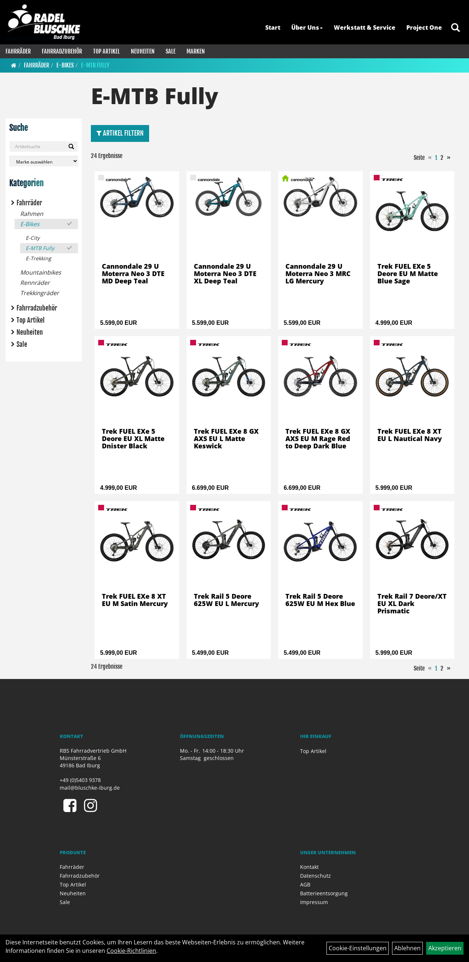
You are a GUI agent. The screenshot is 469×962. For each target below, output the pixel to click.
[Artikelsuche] (455, 28)
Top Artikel (106, 51)
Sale (171, 51)
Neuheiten (143, 51)
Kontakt (309, 866)
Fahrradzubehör (62, 51)
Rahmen (31, 214)
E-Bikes (65, 65)
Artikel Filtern (120, 133)
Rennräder (35, 283)
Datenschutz (315, 875)
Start (272, 27)
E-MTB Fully (95, 65)
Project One (424, 27)
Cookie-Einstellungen (358, 948)
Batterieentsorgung (324, 893)
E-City (33, 237)
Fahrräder (18, 51)
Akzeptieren (444, 948)
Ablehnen (407, 948)
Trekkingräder (39, 293)
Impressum (314, 902)
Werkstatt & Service (364, 27)
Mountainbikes (40, 272)
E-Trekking (38, 258)
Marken (196, 51)
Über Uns (307, 27)
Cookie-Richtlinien (131, 951)
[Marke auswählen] (43, 161)
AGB (305, 884)
